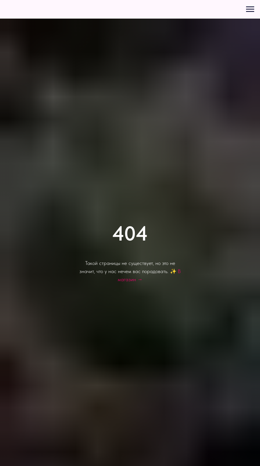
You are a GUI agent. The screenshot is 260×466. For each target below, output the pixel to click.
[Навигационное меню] (250, 9)
